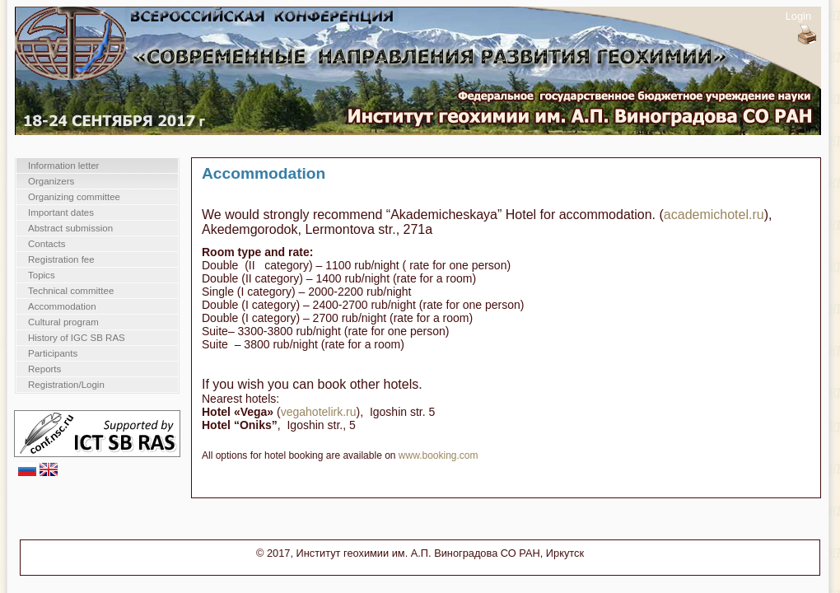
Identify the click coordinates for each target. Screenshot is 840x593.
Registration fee (61, 259)
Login (798, 16)
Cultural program (63, 322)
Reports (44, 369)
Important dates (61, 212)
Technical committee (71, 291)
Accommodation (62, 306)
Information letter (63, 165)
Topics (41, 275)
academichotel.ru (714, 215)
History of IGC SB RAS (76, 338)
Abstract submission (70, 228)
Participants (52, 353)
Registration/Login (66, 385)
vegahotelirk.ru (319, 411)
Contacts (46, 244)
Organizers (51, 181)
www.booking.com (438, 455)
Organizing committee (74, 197)
